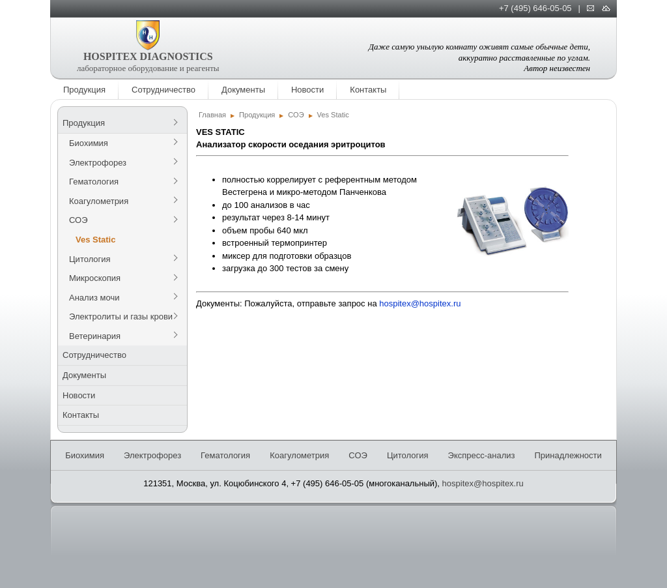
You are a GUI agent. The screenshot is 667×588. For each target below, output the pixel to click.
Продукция (84, 90)
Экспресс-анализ (481, 455)
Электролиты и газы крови (121, 316)
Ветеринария (95, 336)
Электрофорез (97, 163)
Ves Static (95, 239)
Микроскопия (95, 278)
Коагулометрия (98, 201)
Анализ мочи (94, 297)
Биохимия (88, 143)
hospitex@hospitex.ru (420, 303)
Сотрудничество (163, 90)
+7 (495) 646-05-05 (535, 8)
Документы (243, 90)
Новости (307, 90)
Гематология (94, 181)
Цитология (90, 259)
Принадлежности (567, 455)
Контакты (368, 90)
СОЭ (78, 220)
